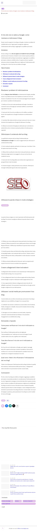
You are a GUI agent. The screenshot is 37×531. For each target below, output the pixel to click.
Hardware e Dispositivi (27, 501)
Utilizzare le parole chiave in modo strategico (13, 76)
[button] (6, 405)
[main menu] (2, 3)
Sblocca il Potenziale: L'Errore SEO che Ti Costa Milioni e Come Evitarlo (22, 486)
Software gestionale (6, 503)
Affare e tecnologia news (23, 528)
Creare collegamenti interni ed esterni (12, 79)
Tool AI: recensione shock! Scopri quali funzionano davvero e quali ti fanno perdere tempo (23, 493)
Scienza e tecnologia (6, 501)
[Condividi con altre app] (17, 405)
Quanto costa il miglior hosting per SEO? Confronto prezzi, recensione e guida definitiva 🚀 (22, 473)
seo (2, 8)
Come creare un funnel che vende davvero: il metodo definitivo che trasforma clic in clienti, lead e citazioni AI (22, 480)
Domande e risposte (7, 83)
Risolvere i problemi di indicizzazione (12, 71)
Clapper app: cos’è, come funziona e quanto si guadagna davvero (22, 467)
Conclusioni (5, 86)
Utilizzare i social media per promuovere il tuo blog (15, 81)
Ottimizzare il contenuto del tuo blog (11, 74)
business (17, 501)
